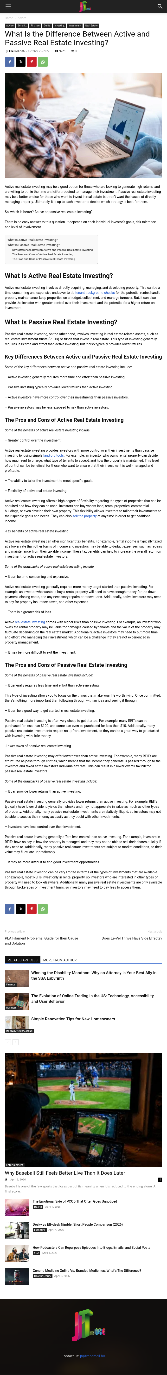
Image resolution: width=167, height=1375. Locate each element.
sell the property (84, 516)
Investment (75, 25)
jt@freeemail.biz (92, 1356)
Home (9, 18)
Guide (47, 25)
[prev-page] (8, 1042)
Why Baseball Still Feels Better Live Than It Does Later (65, 1173)
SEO (36, 1253)
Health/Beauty (42, 1276)
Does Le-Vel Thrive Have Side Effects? (132, 938)
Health (38, 1206)
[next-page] (16, 1042)
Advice (22, 18)
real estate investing (30, 622)
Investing (59, 25)
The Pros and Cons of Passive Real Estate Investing (43, 259)
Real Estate (91, 25)
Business (11, 1007)
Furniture (39, 1229)
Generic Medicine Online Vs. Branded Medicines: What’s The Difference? (87, 1271)
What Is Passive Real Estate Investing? (33, 245)
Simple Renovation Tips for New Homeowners (73, 1018)
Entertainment (14, 1165)
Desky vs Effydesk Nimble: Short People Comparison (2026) (78, 1224)
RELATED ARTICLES (23, 960)
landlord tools (53, 455)
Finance (35, 25)
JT (6, 1179)
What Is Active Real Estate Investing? (32, 240)
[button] (8, 6)
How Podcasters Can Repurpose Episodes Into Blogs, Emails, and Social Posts (91, 1247)
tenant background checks (95, 293)
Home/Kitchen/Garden (19, 1030)
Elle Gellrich (17, 51)
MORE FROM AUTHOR (60, 960)
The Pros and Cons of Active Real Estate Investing (42, 254)
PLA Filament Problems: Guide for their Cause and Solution (41, 941)
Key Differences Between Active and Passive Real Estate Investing (52, 250)
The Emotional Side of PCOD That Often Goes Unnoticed (75, 1201)
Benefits (22, 25)
